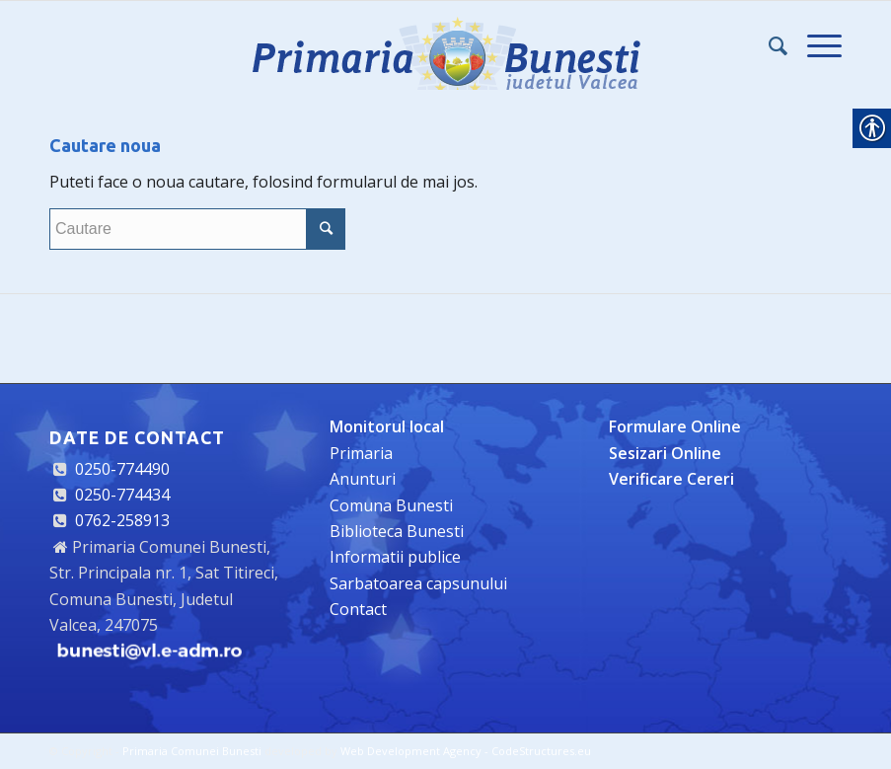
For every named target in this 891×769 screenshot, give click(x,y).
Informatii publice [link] (395, 557)
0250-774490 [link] (122, 469)
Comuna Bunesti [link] (391, 505)
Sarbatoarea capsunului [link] (418, 583)
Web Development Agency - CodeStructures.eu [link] (465, 750)
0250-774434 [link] (122, 494)
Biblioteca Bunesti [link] (397, 531)
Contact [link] (358, 609)
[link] (446, 45)
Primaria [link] (361, 453)
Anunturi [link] (363, 479)
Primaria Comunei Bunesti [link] (191, 750)
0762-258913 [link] (122, 520)
